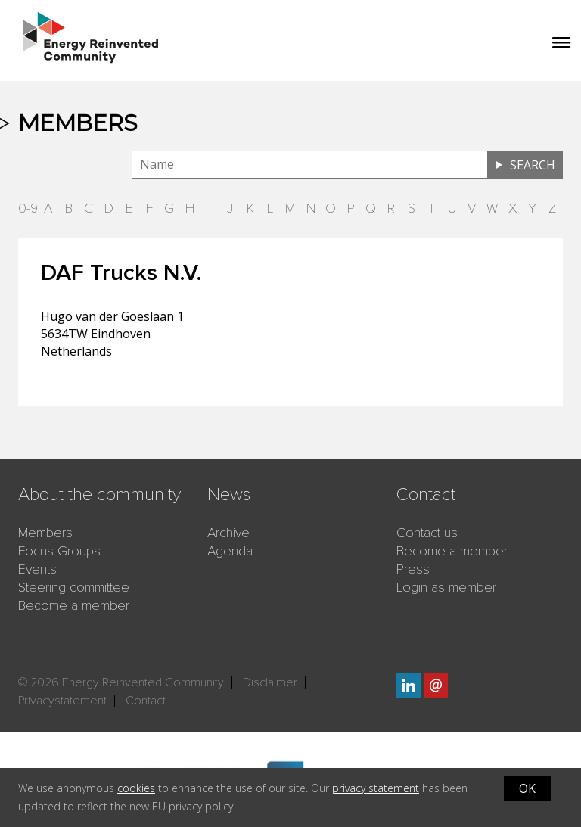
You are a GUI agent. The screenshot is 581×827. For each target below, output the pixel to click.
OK (527, 788)
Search (532, 165)
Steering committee (73, 587)
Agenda (230, 551)
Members (45, 532)
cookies (136, 788)
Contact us (427, 532)
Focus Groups (59, 551)
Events (37, 569)
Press (413, 569)
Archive (228, 532)
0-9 (28, 208)
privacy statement (375, 788)
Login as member (446, 587)
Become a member (73, 605)
